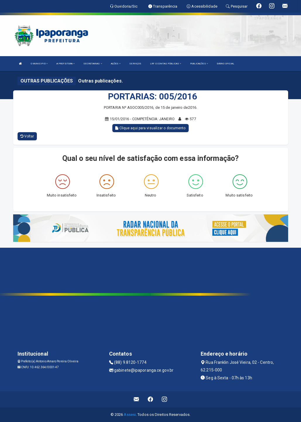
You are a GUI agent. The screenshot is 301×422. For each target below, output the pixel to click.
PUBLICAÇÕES (199, 63)
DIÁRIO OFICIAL (225, 63)
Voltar (27, 136)
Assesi (130, 414)
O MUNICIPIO (39, 63)
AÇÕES (116, 63)
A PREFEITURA (65, 63)
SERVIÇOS (135, 63)
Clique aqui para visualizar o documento (150, 128)
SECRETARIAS (92, 63)
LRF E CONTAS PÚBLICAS (165, 63)
